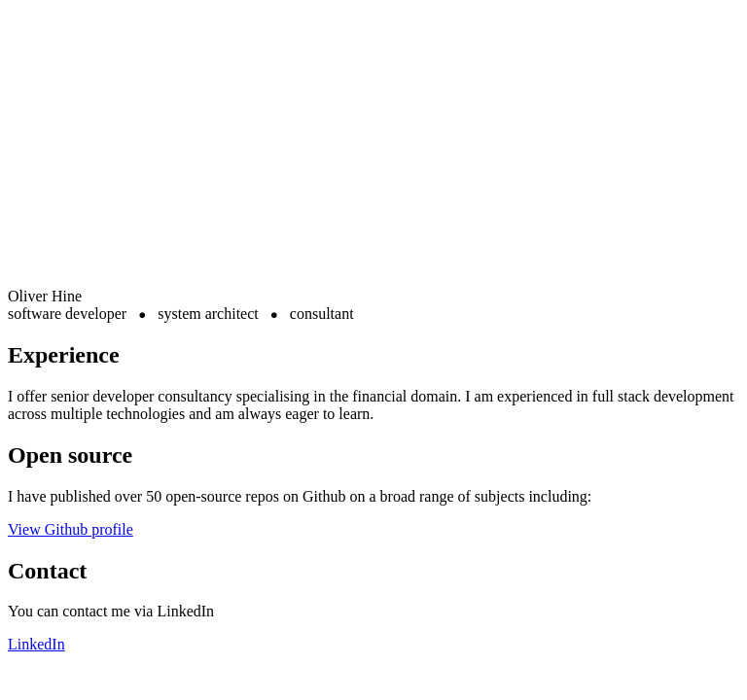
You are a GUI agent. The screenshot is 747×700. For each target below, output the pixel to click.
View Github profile (70, 529)
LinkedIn (36, 644)
